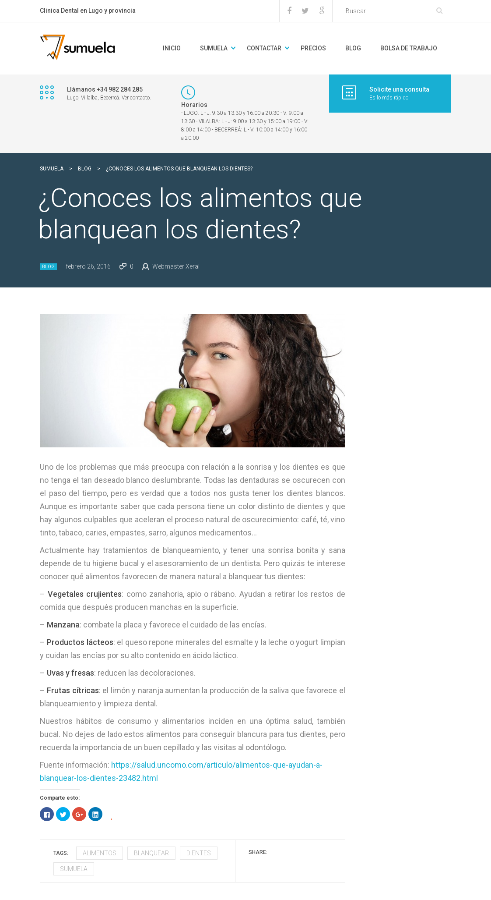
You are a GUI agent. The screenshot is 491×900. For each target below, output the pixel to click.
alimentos (99, 853)
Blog (48, 266)
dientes (198, 853)
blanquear (151, 853)
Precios (313, 48)
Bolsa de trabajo (408, 48)
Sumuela (214, 48)
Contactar (264, 48)
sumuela (74, 868)
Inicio (172, 48)
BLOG (353, 48)
